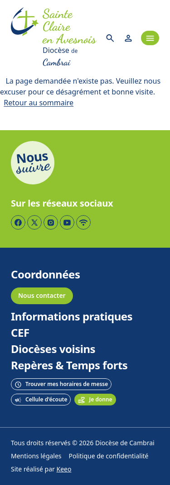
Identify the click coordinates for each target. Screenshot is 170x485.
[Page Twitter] (34, 222)
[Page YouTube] (67, 222)
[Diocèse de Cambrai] (70, 57)
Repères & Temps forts (69, 365)
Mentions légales (36, 456)
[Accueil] (25, 38)
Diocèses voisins (53, 349)
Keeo (64, 469)
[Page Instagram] (51, 222)
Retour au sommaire (38, 103)
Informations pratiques (71, 316)
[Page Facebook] (18, 222)
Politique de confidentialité (109, 456)
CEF (20, 333)
